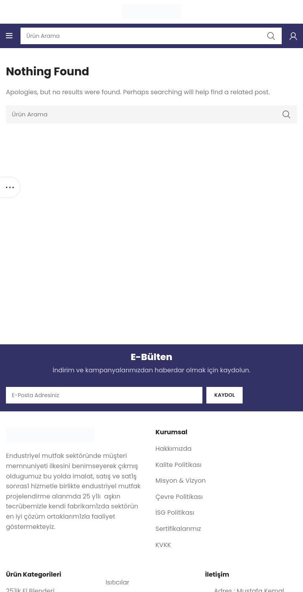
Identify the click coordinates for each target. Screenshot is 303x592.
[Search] (151, 114)
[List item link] (226, 449)
